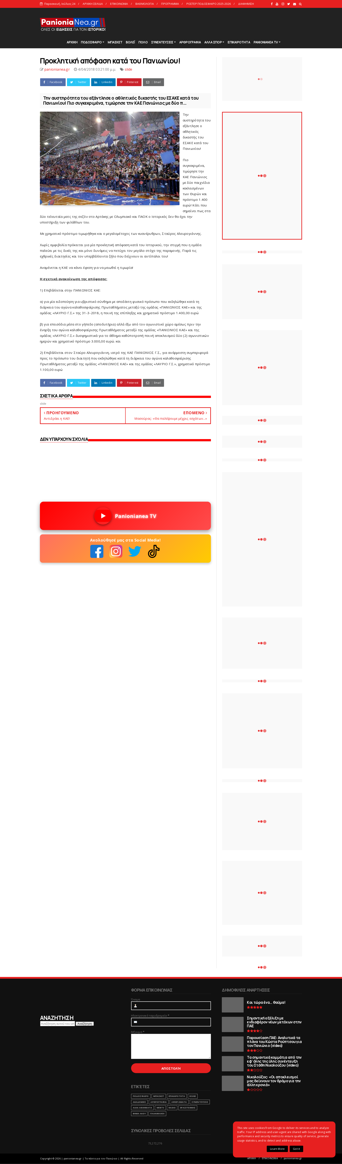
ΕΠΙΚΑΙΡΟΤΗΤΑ (239, 42)
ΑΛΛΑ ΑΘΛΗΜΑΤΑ (142, 1107)
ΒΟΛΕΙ (193, 1096)
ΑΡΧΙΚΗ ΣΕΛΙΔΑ (93, 4)
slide (128, 69)
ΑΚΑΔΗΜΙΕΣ (139, 1102)
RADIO (172, 1107)
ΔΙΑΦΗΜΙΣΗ (246, 4)
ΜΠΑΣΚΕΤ (115, 42)
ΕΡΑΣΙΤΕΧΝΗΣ (187, 1107)
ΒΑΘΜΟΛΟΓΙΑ (144, 4)
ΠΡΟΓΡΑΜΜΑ (170, 4)
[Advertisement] (223, 24)
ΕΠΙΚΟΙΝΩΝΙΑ (119, 4)
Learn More (277, 1149)
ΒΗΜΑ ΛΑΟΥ (139, 1113)
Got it (296, 1149)
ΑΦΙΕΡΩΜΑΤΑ (179, 1102)
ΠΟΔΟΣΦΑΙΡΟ (91, 42)
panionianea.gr (293, 1158)
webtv (160, 1107)
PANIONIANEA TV (266, 42)
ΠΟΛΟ (143, 42)
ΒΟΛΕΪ (130, 42)
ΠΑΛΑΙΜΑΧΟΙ (157, 1113)
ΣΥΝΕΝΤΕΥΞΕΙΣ (162, 42)
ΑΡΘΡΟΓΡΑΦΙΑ (190, 42)
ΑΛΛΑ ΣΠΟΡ (213, 42)
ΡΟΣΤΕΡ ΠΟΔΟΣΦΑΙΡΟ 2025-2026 (208, 4)
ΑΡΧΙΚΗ (72, 42)
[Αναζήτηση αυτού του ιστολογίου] (57, 1023)
